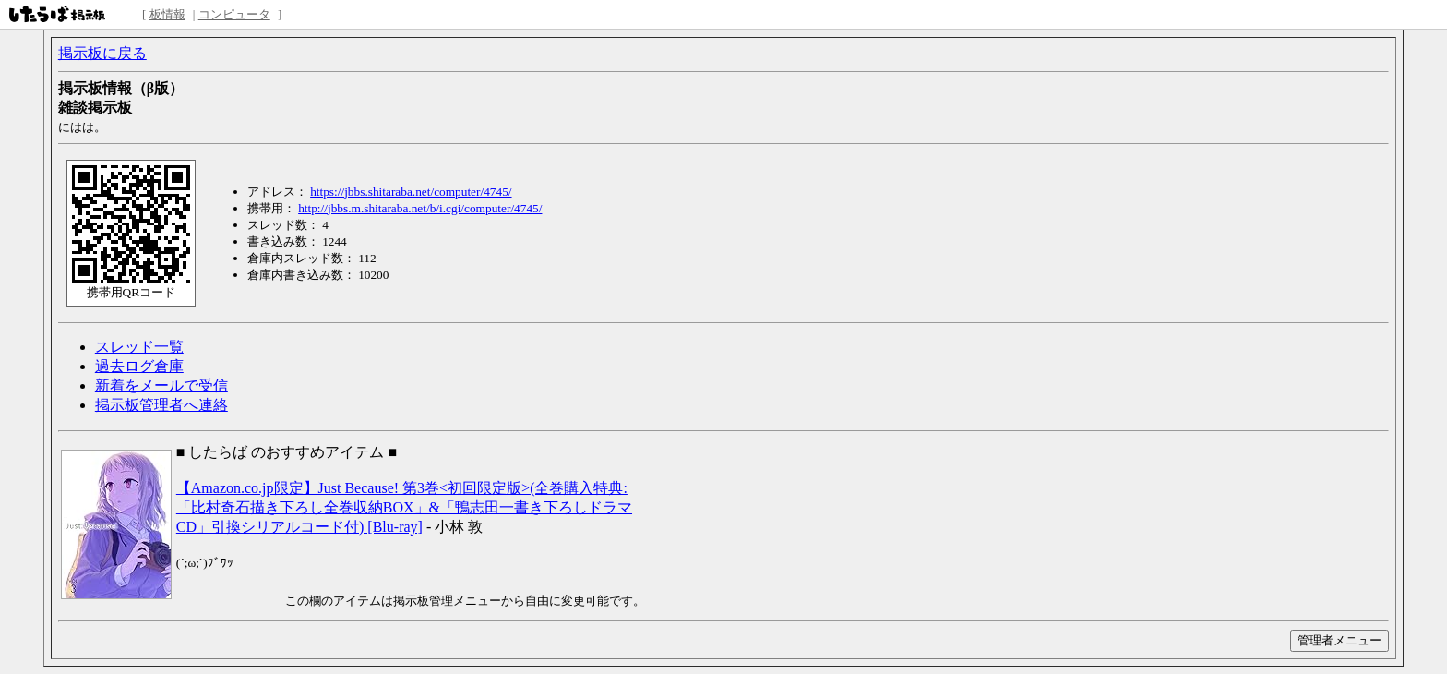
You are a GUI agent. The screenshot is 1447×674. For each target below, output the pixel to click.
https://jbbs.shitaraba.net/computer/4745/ (410, 192)
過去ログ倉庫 (139, 366)
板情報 (167, 14)
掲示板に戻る (102, 53)
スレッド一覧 (139, 347)
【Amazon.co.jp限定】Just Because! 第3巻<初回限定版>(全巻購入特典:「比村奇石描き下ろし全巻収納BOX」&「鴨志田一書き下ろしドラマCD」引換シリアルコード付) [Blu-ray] (404, 507)
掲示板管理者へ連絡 (161, 405)
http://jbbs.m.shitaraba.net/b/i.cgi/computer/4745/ (420, 208)
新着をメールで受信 (161, 385)
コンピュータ (234, 14)
